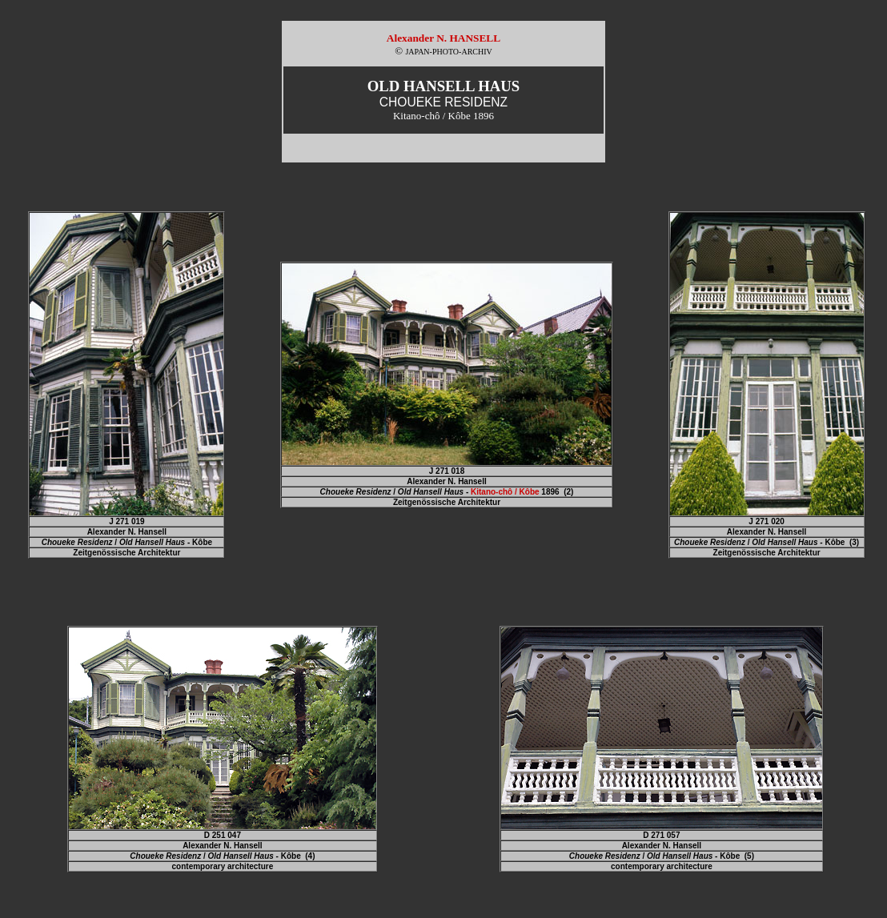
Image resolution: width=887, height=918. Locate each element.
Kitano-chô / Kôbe (505, 491)
